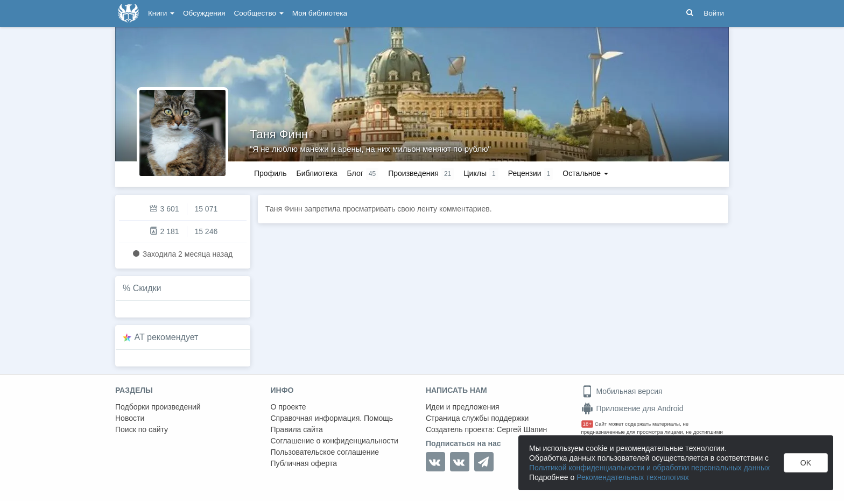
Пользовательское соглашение (325, 452)
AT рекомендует (167, 337)
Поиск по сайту (141, 429)
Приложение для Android (632, 408)
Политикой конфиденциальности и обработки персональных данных (649, 467)
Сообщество (259, 13)
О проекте (288, 407)
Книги (161, 13)
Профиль (270, 173)
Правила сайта (297, 429)
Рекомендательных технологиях (632, 477)
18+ (587, 424)
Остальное (585, 173)
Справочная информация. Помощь (332, 418)
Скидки (147, 288)
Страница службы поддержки (477, 418)
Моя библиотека (319, 13)
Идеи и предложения (463, 407)
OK (805, 462)
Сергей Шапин (521, 429)
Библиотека (316, 173)
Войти (714, 13)
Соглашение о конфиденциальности (334, 440)
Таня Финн (279, 134)
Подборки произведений (158, 407)
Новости (129, 418)
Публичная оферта (304, 463)
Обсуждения (204, 13)
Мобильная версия (622, 391)
